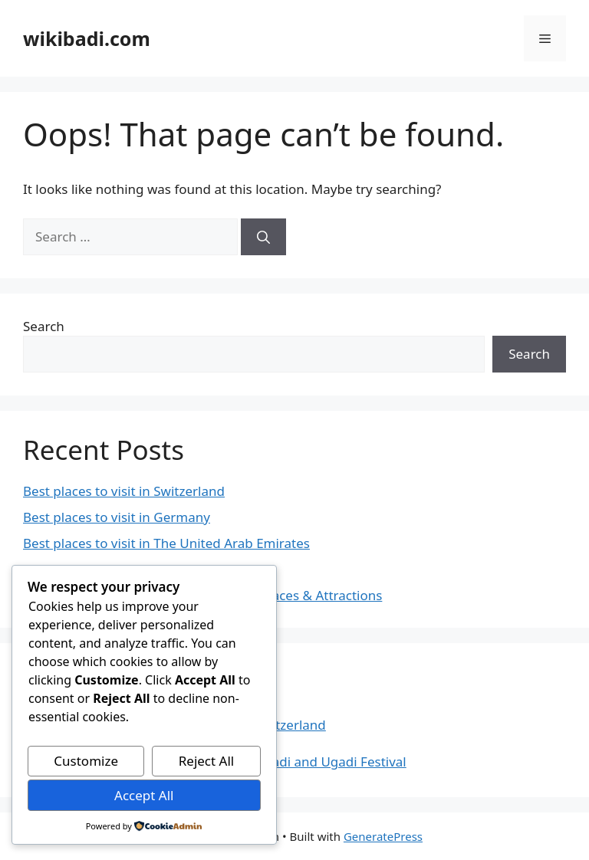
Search (43, 326)
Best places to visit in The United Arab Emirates (166, 543)
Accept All (143, 795)
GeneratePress (383, 836)
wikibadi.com (86, 38)
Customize (86, 761)
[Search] (263, 236)
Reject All (207, 761)
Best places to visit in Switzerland (124, 491)
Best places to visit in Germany (116, 517)
